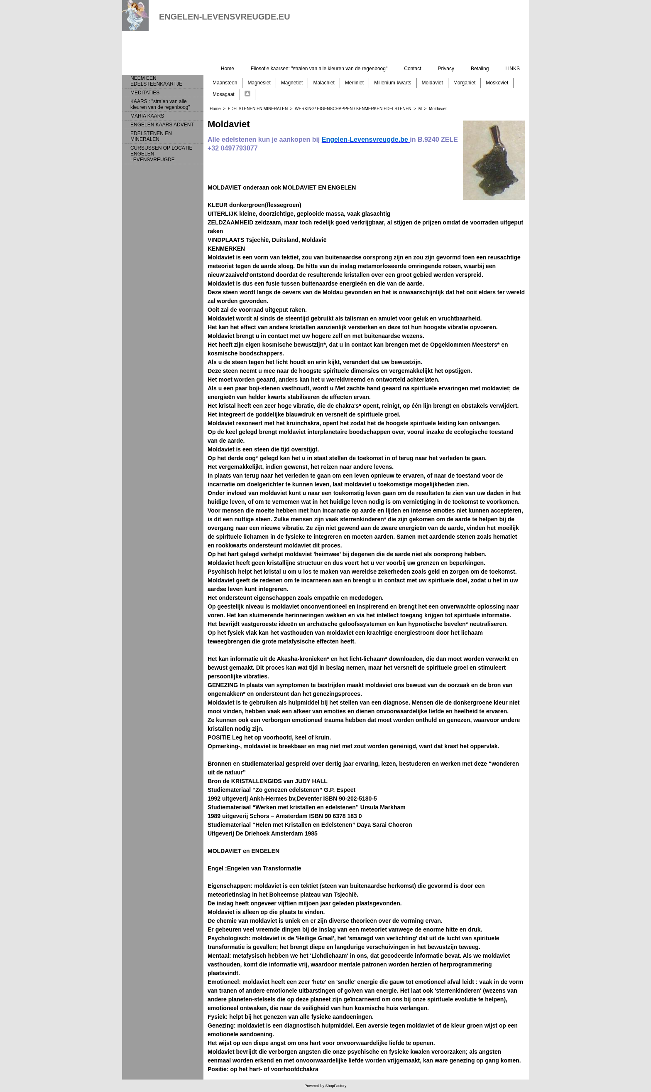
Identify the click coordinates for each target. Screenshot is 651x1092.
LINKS (512, 68)
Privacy (446, 68)
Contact (412, 68)
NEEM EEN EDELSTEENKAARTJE (156, 81)
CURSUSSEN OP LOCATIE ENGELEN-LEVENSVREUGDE (161, 154)
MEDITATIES (144, 93)
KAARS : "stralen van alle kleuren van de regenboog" (160, 104)
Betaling (480, 68)
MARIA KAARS (147, 116)
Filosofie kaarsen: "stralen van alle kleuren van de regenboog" (319, 68)
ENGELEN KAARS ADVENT (162, 125)
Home (227, 68)
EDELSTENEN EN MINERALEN (151, 136)
